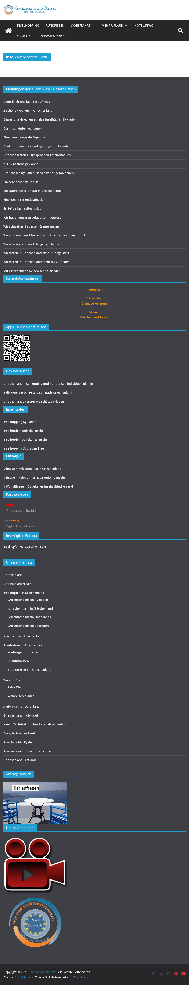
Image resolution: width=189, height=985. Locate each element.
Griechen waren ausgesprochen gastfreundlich (37, 155)
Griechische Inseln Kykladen (28, 600)
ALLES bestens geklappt (20, 164)
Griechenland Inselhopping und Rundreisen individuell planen (48, 384)
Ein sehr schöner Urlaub (20, 182)
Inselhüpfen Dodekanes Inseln (25, 440)
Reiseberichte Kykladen (20, 742)
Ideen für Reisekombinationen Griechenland (35, 724)
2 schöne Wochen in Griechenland (28, 110)
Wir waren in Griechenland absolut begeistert (36, 253)
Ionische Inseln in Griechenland (30, 608)
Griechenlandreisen (17, 584)
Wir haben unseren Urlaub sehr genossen (33, 217)
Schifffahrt (80, 25)
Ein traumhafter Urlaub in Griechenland (32, 191)
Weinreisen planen (21, 696)
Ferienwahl (11, 521)
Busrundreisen (18, 661)
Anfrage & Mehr (51, 36)
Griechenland (13, 575)
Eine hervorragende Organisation (27, 137)
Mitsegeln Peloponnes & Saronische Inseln (34, 478)
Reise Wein (15, 687)
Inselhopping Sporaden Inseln (25, 448)
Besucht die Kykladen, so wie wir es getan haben (38, 173)
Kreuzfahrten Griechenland (23, 636)
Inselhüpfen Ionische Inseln (23, 431)
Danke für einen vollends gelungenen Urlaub (35, 146)
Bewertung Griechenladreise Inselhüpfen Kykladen (39, 119)
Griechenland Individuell (21, 715)
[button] (92, 25)
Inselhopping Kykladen (19, 422)
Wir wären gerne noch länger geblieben (31, 244)
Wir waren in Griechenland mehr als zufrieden (36, 262)
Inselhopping (28, 25)
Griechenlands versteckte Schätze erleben (33, 402)
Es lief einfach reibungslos (22, 208)
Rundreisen (55, 25)
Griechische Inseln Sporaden (28, 626)
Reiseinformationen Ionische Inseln (28, 751)
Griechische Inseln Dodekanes (29, 617)
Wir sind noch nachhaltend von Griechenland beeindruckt (45, 235)
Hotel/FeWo (143, 25)
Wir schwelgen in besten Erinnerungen (31, 226)
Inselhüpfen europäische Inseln (24, 547)
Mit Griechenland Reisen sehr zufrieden (32, 271)
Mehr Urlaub (112, 25)
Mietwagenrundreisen (23, 652)
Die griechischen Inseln (20, 733)
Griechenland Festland (19, 760)
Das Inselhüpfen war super (22, 128)
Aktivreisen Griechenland (21, 707)
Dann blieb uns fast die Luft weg (26, 102)
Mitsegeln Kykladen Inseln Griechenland (32, 469)
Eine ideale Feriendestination (24, 200)
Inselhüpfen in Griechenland (23, 593)
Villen (22, 36)
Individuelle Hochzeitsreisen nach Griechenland (37, 392)
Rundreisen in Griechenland (23, 645)
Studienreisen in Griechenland (29, 670)
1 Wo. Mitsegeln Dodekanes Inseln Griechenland (38, 486)
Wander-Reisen (14, 680)
